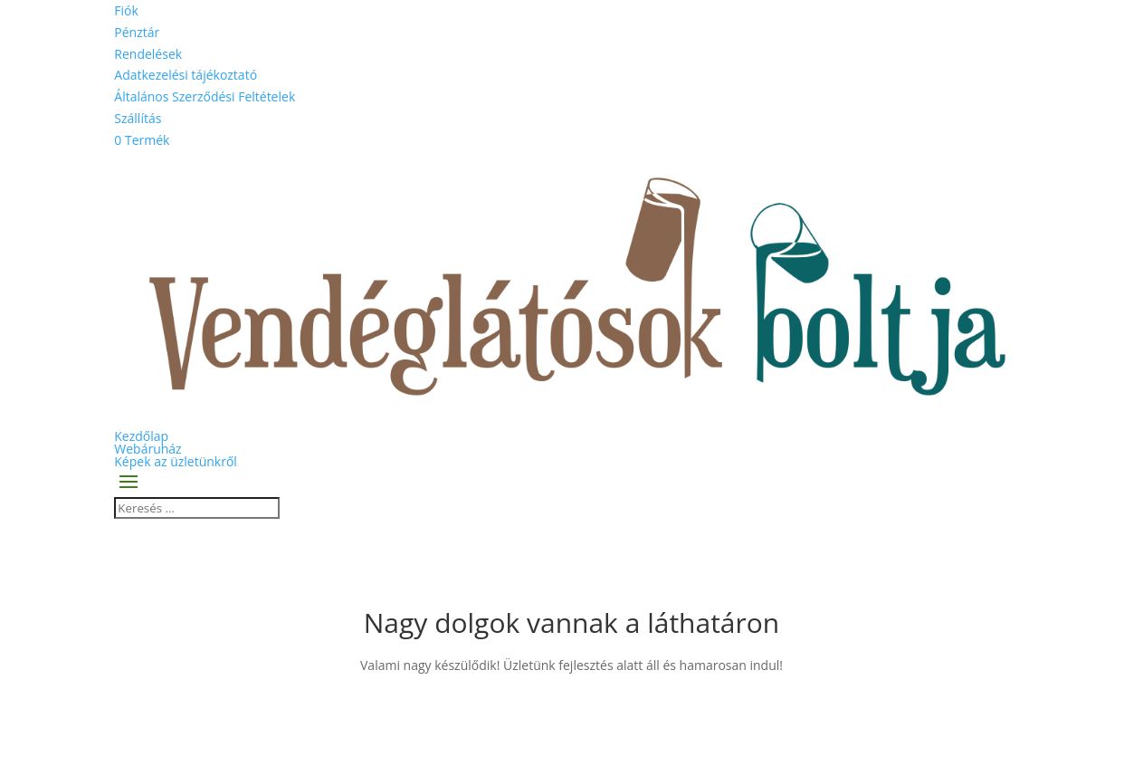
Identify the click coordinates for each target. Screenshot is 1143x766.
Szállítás (137, 118)
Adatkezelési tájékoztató (185, 74)
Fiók (126, 10)
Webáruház (147, 448)
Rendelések (148, 53)
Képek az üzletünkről (175, 461)
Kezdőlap (141, 436)
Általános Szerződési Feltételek (204, 96)
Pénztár (136, 32)
